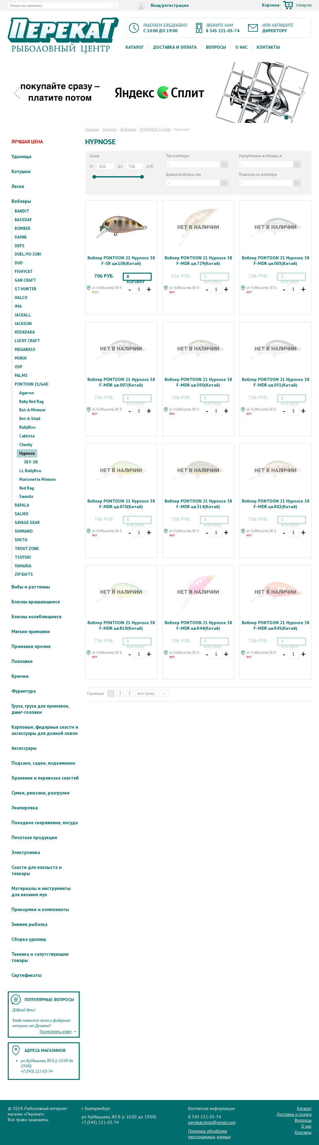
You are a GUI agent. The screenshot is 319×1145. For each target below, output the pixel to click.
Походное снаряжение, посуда (44, 822)
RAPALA (22, 505)
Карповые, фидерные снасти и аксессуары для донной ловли (44, 730)
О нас (241, 47)
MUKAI (21, 358)
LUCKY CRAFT (27, 340)
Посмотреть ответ (56, 1031)
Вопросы (216, 47)
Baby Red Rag (31, 401)
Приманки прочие (31, 646)
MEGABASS (25, 349)
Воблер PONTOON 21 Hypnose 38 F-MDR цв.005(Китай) (275, 260)
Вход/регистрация (163, 5)
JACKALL (23, 315)
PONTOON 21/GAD (31, 384)
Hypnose (27, 453)
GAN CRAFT (25, 280)
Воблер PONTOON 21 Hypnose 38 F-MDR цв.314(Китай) (198, 503)
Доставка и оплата (175, 47)
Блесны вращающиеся (35, 602)
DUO (19, 263)
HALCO (21, 297)
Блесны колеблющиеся (36, 616)
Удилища (21, 156)
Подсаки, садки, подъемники (43, 763)
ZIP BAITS (24, 574)
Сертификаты (26, 975)
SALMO (21, 514)
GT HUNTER (25, 289)
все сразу (146, 693)
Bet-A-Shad (29, 418)
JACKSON (23, 323)
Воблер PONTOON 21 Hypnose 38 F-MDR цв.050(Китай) (198, 382)
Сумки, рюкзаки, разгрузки (40, 793)
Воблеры (21, 201)
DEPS (19, 245)
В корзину (135, 277)
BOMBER (22, 228)
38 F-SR (31, 462)
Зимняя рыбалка (29, 924)
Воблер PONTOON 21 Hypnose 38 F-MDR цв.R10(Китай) (121, 625)
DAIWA (21, 237)
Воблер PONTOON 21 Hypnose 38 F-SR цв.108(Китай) (121, 260)
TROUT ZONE (27, 548)
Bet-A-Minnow (32, 410)
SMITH (21, 540)
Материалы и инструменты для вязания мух (41, 891)
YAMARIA (23, 566)
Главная (92, 129)
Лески (17, 186)
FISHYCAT (24, 271)
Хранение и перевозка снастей (45, 778)
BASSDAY (23, 219)
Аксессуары (24, 748)
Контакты (268, 47)
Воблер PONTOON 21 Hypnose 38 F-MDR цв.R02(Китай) (275, 503)
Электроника (25, 852)
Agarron (26, 393)
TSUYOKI (23, 557)
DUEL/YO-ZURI (28, 254)
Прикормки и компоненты (40, 909)
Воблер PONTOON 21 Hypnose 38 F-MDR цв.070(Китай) (121, 503)
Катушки (20, 171)
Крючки (20, 676)
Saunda (26, 496)
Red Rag (26, 488)
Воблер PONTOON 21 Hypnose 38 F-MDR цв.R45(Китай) (275, 625)
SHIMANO (24, 531)
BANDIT (22, 211)
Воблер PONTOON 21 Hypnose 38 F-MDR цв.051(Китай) (275, 382)
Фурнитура (23, 691)
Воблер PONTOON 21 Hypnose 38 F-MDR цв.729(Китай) (198, 260)
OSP (18, 366)
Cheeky (25, 444)
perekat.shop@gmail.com (212, 1122)
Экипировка (24, 808)
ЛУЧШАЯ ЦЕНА (27, 142)
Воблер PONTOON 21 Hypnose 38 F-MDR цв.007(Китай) (121, 382)
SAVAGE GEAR (27, 522)
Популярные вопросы (49, 999)
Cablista (26, 436)
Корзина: (287, 5)
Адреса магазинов (44, 1050)
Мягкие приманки (30, 631)
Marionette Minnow (37, 479)
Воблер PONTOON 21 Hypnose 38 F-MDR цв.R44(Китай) (198, 625)
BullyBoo (27, 427)
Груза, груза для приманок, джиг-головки (40, 709)
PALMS (21, 375)
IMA (18, 306)
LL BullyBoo (30, 470)
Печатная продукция (34, 837)
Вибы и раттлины (30, 587)
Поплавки (22, 661)
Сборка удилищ (28, 939)
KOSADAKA (25, 332)
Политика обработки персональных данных (209, 1133)
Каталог (135, 47)
